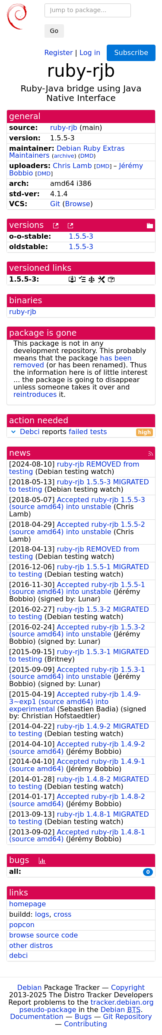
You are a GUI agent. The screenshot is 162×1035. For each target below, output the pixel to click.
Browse (77, 204)
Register (58, 52)
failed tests (88, 432)
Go (54, 30)
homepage (27, 904)
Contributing (85, 1024)
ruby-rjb (63, 127)
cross (62, 914)
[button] (13, 432)
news (20, 453)
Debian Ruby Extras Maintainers (67, 152)
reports (81, 432)
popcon (22, 925)
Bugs (83, 1016)
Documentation (36, 1016)
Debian (29, 987)
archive (64, 155)
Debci (30, 432)
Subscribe (131, 53)
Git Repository (127, 1016)
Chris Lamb (72, 166)
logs (42, 914)
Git (55, 204)
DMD (87, 155)
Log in (89, 52)
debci (18, 955)
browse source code (43, 935)
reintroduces (35, 394)
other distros (31, 945)
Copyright (128, 987)
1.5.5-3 (81, 236)
